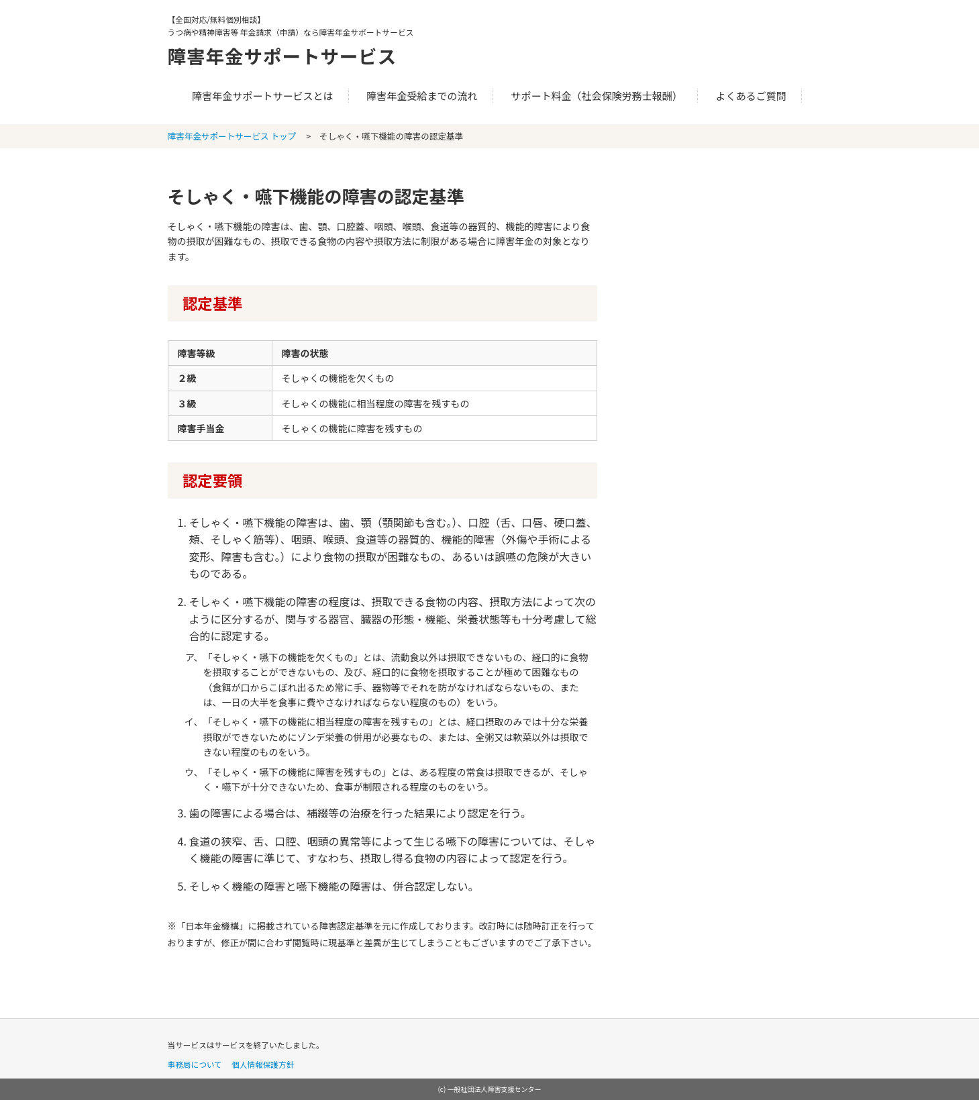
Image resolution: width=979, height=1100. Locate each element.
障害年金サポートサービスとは (262, 96)
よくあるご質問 (751, 96)
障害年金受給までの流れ (421, 96)
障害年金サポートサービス (292, 55)
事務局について (195, 1064)
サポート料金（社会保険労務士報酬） (596, 96)
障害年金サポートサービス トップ (232, 136)
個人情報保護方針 (262, 1064)
